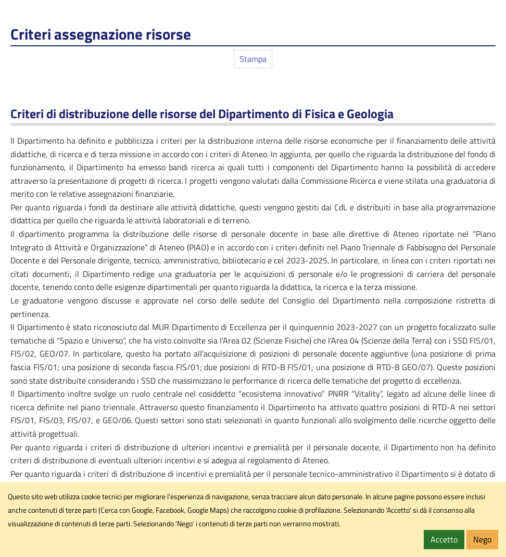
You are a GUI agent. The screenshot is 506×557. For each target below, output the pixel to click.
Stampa (253, 59)
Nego (482, 539)
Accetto (444, 539)
